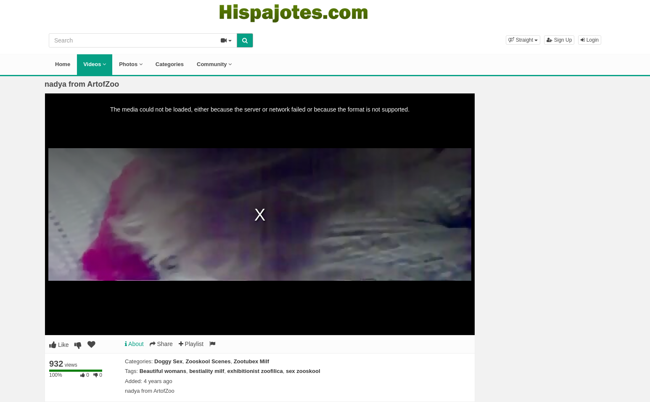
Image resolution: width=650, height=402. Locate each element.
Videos (94, 64)
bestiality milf (206, 371)
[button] (523, 40)
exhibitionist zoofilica (255, 371)
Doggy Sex (168, 361)
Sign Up (559, 40)
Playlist (191, 344)
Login (590, 40)
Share (161, 344)
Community (214, 64)
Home (62, 64)
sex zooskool (303, 371)
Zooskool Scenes (208, 361)
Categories (170, 64)
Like (59, 344)
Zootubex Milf (252, 361)
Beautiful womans (163, 371)
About (134, 344)
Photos (131, 64)
